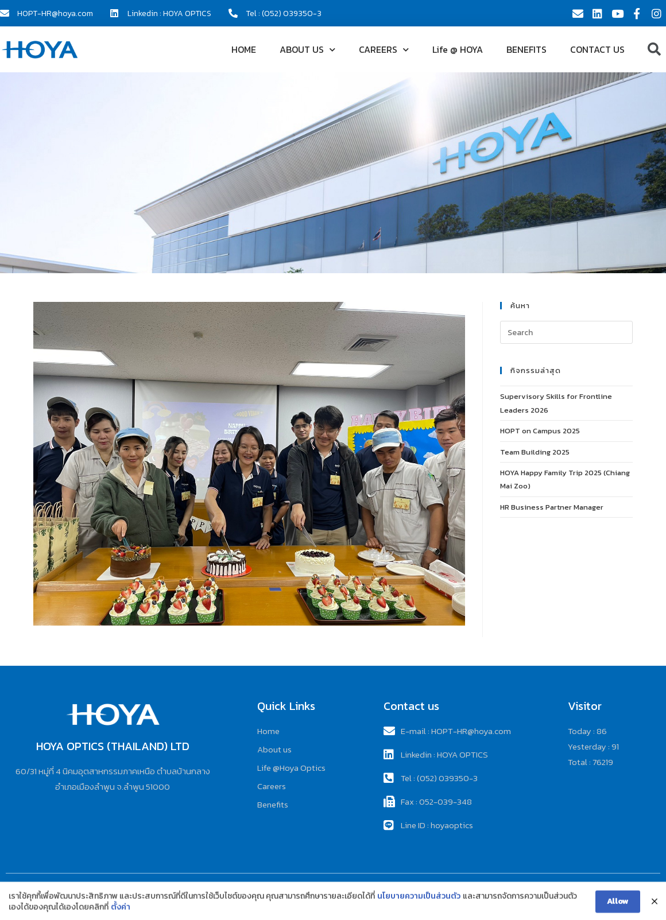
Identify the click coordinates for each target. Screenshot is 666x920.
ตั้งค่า (120, 914)
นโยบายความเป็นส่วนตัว (418, 903)
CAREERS (384, 50)
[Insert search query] (566, 332)
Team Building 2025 (535, 452)
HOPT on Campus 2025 (540, 430)
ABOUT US (307, 50)
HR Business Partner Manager (551, 507)
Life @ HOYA (457, 49)
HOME (243, 49)
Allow (618, 908)
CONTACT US (597, 49)
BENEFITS (526, 49)
